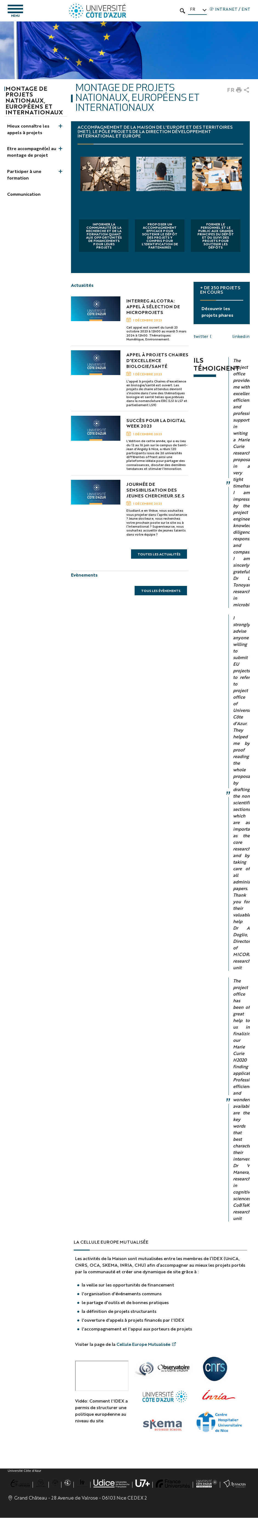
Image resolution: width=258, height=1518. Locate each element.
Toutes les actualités (159, 554)
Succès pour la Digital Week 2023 (156, 423)
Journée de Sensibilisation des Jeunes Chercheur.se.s (155, 490)
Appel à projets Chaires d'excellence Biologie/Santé (157, 360)
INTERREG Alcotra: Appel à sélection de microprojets (153, 306)
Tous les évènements (160, 591)
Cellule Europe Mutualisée (143, 1344)
